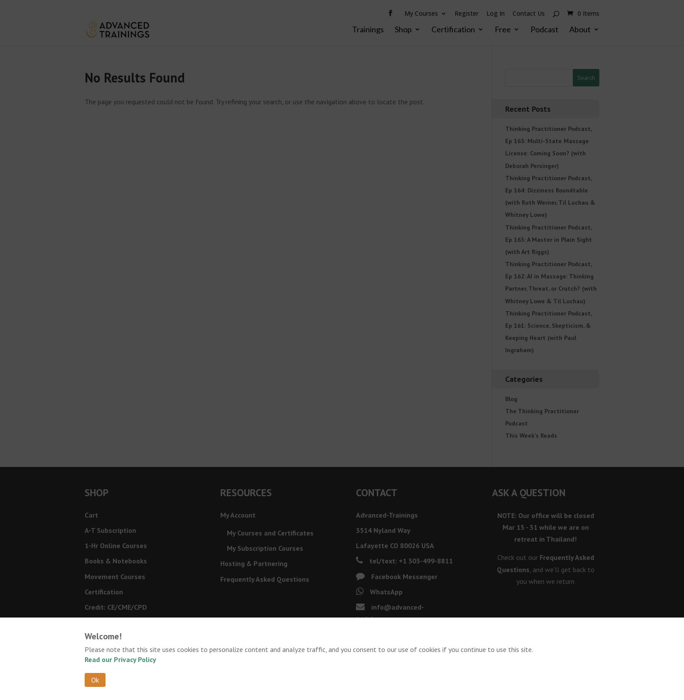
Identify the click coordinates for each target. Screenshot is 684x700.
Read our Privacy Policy (120, 659)
